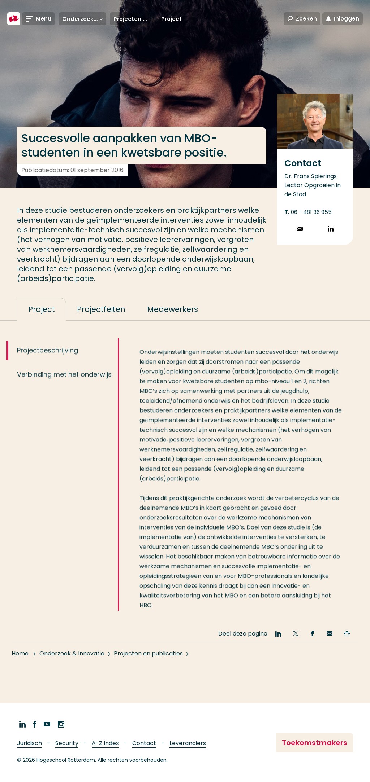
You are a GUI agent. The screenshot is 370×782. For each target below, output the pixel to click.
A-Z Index (105, 743)
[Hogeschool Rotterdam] (13, 18)
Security (66, 743)
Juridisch (29, 743)
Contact (144, 743)
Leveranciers (187, 743)
